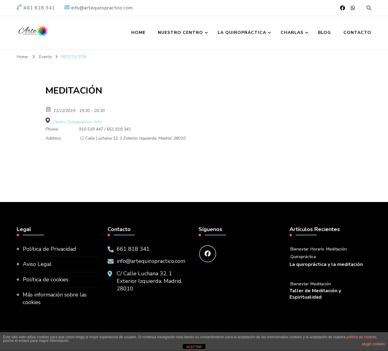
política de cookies (361, 337)
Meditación (336, 249)
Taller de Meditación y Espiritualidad (315, 294)
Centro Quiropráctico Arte (77, 122)
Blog (324, 32)
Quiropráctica (303, 257)
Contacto (357, 32)
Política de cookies (46, 279)
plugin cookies (373, 344)
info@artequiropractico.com (151, 261)
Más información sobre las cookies (55, 298)
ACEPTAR (194, 347)
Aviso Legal (37, 264)
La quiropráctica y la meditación (326, 264)
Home (138, 32)
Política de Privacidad (49, 249)
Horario (317, 249)
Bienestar (299, 249)
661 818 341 (133, 249)
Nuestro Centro (180, 32)
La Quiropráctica (242, 32)
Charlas (292, 32)
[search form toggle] (368, 8)
